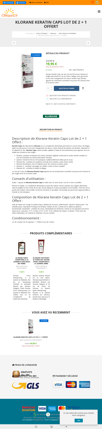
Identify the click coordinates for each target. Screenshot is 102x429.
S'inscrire (21, 3)
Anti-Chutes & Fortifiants (67, 33)
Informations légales (54, 418)
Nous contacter (35, 2)
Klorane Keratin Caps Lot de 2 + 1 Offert (30, 337)
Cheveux (53, 33)
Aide (46, 2)
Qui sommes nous (39, 418)
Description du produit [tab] (51, 129)
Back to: (61, 104)
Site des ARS (38, 414)
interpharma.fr (38, 420)
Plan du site (28, 418)
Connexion (8, 3)
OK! (78, 420)
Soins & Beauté (41, 33)
